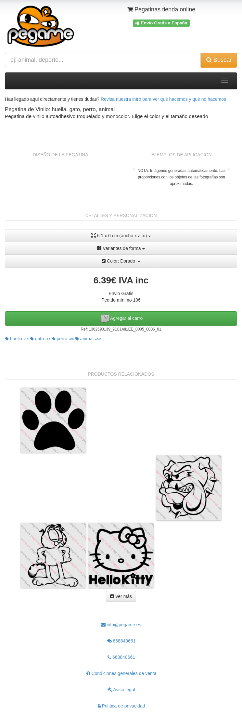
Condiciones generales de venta (121, 673)
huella (17, 338)
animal (88, 338)
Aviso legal (121, 689)
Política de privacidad (121, 705)
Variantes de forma (121, 248)
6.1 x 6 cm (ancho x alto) (121, 235)
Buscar (219, 60)
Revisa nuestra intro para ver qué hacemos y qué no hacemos (163, 99)
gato (40, 338)
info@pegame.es (121, 624)
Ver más (121, 596)
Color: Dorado (121, 261)
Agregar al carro (121, 318)
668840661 (121, 640)
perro (63, 338)
